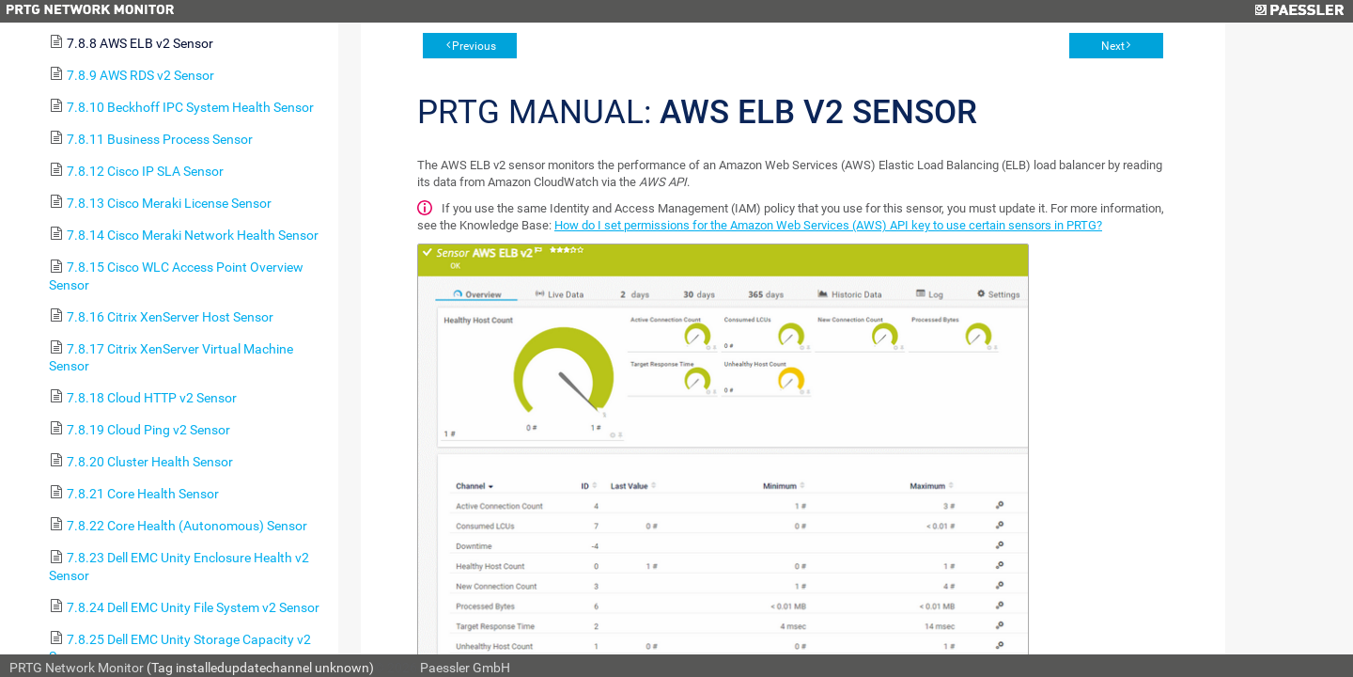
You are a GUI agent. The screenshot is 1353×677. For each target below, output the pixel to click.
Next (1113, 46)
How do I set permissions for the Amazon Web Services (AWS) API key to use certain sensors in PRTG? (828, 225)
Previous (474, 46)
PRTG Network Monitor (76, 667)
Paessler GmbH (465, 667)
